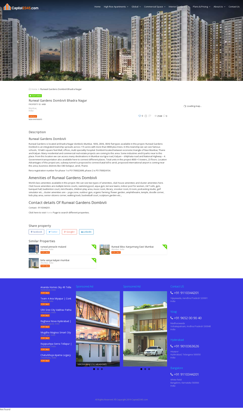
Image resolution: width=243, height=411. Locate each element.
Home (97, 6)
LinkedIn (86, 231)
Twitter (53, 231)
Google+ (69, 231)
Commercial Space (154, 6)
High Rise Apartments (116, 6)
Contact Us (234, 6)
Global (136, 6)
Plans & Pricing (201, 6)
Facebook (36, 231)
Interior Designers (179, 6)
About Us (219, 6)
